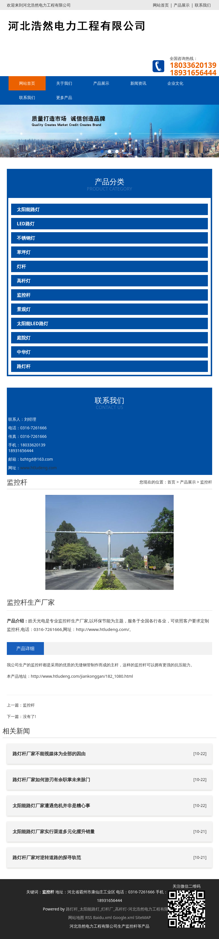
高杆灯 (24, 281)
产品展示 (182, 5)
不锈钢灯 (26, 238)
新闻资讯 (138, 83)
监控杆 (24, 295)
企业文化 (175, 83)
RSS (88, 917)
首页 (171, 482)
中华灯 (24, 352)
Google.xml (123, 917)
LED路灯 (26, 223)
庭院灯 (24, 338)
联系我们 (203, 5)
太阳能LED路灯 (32, 323)
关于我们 (64, 83)
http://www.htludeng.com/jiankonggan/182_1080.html (82, 676)
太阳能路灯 (28, 209)
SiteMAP (143, 917)
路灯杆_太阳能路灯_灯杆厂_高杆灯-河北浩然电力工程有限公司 (121, 909)
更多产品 (64, 97)
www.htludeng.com (38, 467)
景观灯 (24, 309)
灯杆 (21, 266)
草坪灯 (24, 252)
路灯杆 (24, 366)
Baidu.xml (102, 917)
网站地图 (76, 917)
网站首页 (161, 5)
